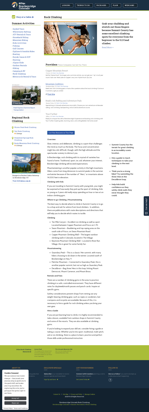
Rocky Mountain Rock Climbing (26, 143)
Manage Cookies (90, 394)
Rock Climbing (19, 74)
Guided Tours (18, 29)
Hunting (16, 60)
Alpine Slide (18, 62)
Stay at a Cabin (25, 17)
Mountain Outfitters (54, 84)
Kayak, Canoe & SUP (21, 57)
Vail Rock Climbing (22, 131)
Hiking (16, 68)
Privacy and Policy (76, 394)
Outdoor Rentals (20, 65)
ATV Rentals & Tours (22, 34)
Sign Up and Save (51, 379)
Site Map (65, 394)
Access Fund (38, 349)
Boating (16, 54)
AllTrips (22, 3)
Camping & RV (19, 71)
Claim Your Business (58, 73)
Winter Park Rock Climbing (25, 127)
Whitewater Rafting (22, 32)
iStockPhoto (73, 23)
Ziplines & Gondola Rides (24, 51)
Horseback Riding (20, 37)
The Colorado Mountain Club (63, 349)
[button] (48, 38)
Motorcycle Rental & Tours (24, 76)
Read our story (18, 379)
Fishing (16, 46)
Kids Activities (19, 43)
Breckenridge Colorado (33, 6)
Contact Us (56, 394)
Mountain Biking (20, 40)
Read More (108, 47)
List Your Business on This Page (61, 133)
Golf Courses (18, 48)
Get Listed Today (82, 379)
